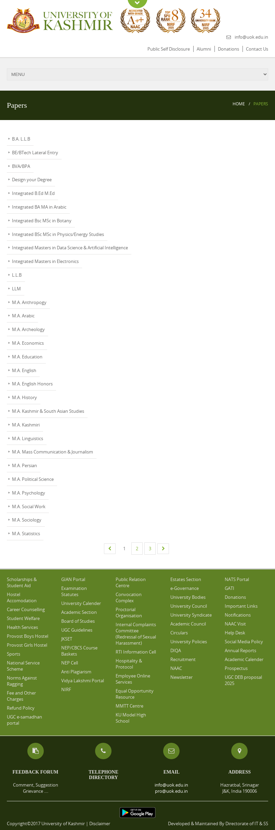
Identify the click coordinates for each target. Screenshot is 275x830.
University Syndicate (191, 615)
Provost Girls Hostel (27, 645)
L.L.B (17, 275)
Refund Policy (21, 708)
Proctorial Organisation (129, 612)
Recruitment (183, 659)
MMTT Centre (129, 706)
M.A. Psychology (28, 493)
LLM (16, 289)
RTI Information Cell (136, 652)
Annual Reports (240, 650)
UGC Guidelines (76, 630)
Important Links (241, 606)
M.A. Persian (24, 465)
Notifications (238, 615)
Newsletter (181, 677)
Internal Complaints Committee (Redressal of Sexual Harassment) (136, 633)
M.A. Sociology (26, 520)
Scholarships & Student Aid (22, 582)
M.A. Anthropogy (29, 302)
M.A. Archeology (28, 329)
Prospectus (236, 668)
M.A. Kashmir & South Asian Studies (48, 411)
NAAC (176, 668)
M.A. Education (27, 357)
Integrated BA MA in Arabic (39, 207)
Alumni (204, 49)
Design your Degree (32, 179)
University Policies (188, 641)
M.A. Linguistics (27, 438)
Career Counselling (26, 609)
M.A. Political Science (33, 479)
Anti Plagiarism (76, 672)
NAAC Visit (235, 624)
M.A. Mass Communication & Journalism (52, 452)
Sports (13, 654)
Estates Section (185, 579)
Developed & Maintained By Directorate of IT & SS (218, 823)
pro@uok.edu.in (171, 791)
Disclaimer (99, 823)
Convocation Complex (129, 597)
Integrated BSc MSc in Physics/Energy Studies (58, 234)
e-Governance (184, 588)
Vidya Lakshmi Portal (82, 680)
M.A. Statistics (26, 533)
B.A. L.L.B (21, 139)
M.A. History (24, 397)
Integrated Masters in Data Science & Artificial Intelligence (70, 248)
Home (239, 104)
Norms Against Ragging (22, 681)
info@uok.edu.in (251, 37)
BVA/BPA (21, 166)
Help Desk (235, 633)
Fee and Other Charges (21, 696)
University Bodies (188, 597)
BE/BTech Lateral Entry (35, 152)
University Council (188, 606)
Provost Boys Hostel (27, 636)
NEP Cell (69, 663)
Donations (228, 49)
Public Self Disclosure (168, 49)
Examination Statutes (74, 591)
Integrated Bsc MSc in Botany (41, 221)
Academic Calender (244, 659)
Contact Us (257, 49)
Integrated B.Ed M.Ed (33, 193)
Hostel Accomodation (22, 597)
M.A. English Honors (32, 384)
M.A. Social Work (28, 506)
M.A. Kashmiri (26, 425)
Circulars (179, 633)
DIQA (175, 650)
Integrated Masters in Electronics (45, 261)
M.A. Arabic (23, 316)
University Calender (81, 603)
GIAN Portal (73, 579)
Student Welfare (23, 618)
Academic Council (188, 624)
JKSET (66, 639)
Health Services (22, 627)
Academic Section (79, 612)
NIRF (66, 689)
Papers (260, 104)
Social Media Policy (244, 641)
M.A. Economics (28, 343)
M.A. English (24, 370)
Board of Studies (78, 621)
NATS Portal (237, 579)
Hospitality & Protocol (129, 664)
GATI (229, 588)
